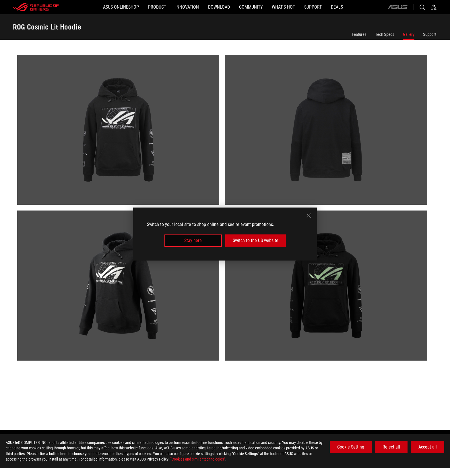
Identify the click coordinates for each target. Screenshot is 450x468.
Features (359, 34)
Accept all (427, 447)
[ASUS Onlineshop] (121, 7)
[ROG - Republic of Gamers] (36, 7)
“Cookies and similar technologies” (197, 459)
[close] (308, 215)
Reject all (391, 447)
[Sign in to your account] (433, 7)
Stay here (193, 240)
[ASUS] (397, 7)
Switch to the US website (255, 240)
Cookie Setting (350, 447)
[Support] (313, 7)
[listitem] (121, 133)
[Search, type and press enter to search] (422, 7)
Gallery (408, 34)
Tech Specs (384, 34)
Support (429, 34)
